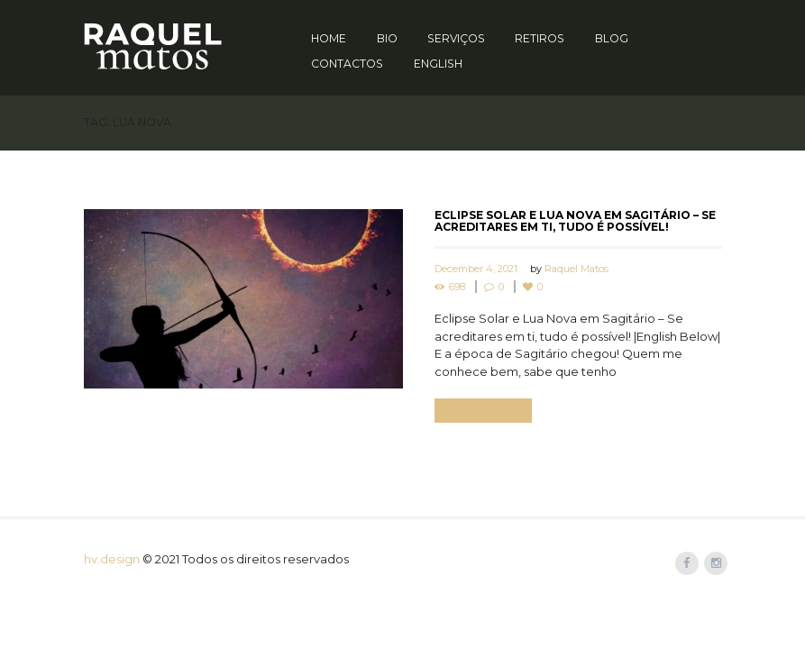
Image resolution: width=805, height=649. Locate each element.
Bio (387, 38)
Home (328, 38)
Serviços (456, 38)
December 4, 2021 (476, 268)
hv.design (112, 559)
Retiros (539, 38)
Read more (483, 410)
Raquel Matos (576, 268)
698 (457, 286)
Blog (611, 38)
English (438, 63)
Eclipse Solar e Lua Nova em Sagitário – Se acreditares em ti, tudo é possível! (575, 220)
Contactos (347, 63)
